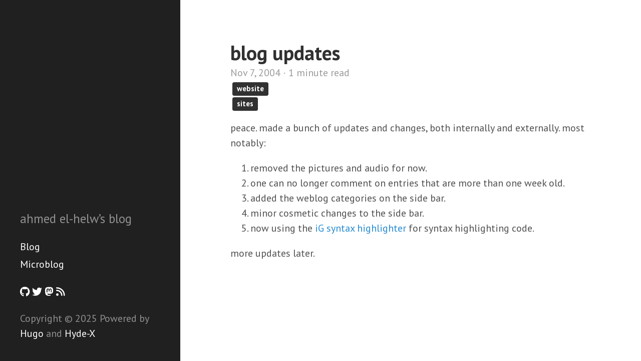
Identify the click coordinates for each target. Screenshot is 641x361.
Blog (30, 246)
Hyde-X (80, 333)
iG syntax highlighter (360, 228)
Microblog (42, 264)
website (250, 88)
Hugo (32, 333)
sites (245, 103)
